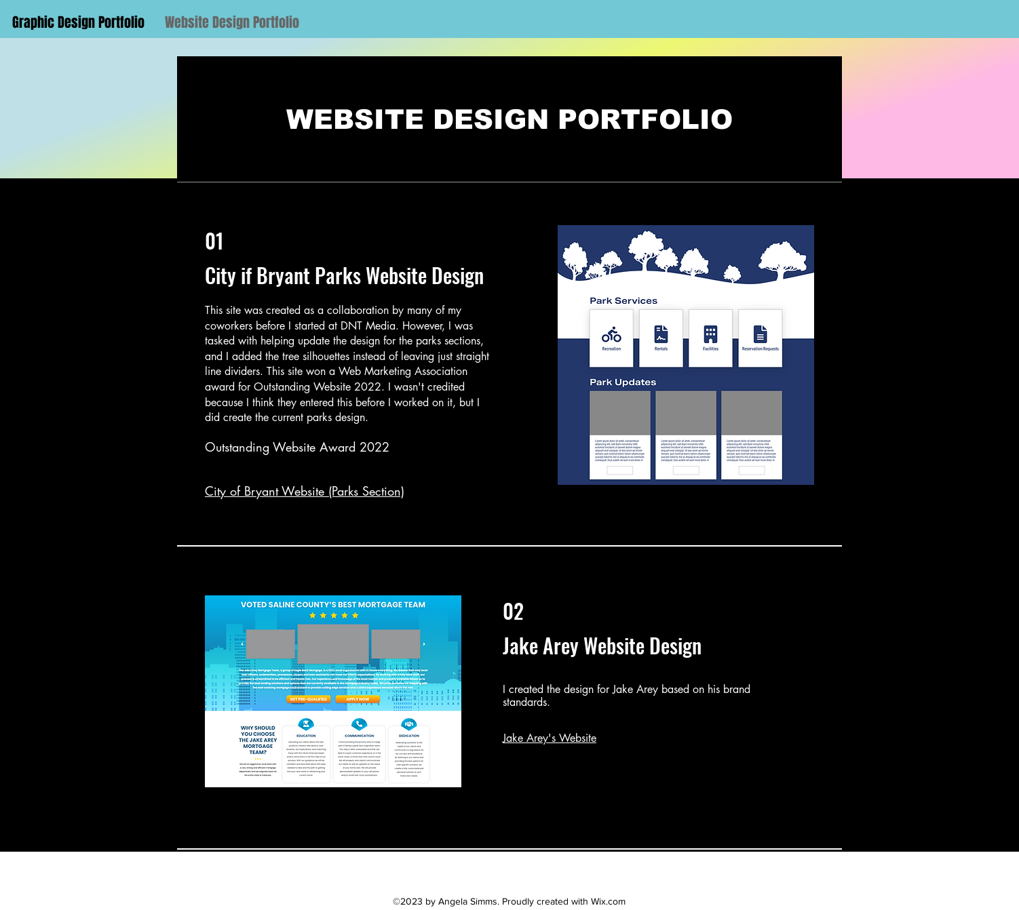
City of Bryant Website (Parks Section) (304, 491)
